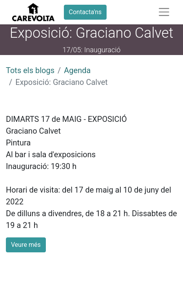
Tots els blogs (30, 70)
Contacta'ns (85, 12)
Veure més (26, 244)
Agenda (77, 70)
